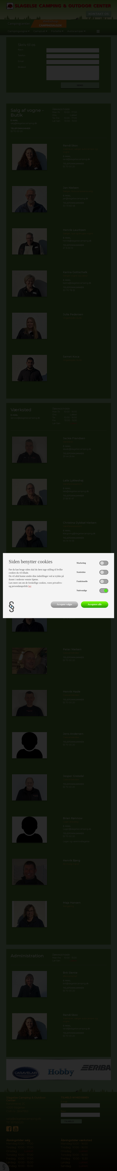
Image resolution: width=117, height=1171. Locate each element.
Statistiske (81, 572)
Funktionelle (82, 581)
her (29, 586)
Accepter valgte (64, 604)
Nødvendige (82, 590)
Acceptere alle (95, 604)
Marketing (81, 563)
